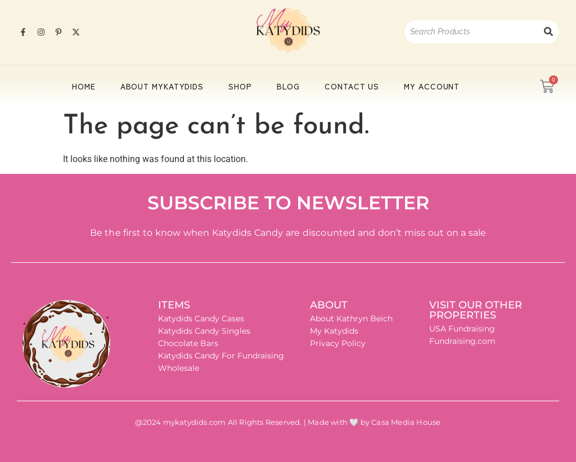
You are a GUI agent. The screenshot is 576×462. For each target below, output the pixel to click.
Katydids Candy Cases (201, 318)
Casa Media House (405, 422)
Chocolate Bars (188, 343)
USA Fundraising (462, 329)
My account (432, 86)
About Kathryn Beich (351, 318)
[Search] (471, 31)
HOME (84, 86)
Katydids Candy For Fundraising (221, 356)
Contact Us (352, 86)
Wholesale (178, 368)
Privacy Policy (338, 343)
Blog (288, 86)
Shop (240, 86)
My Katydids (334, 331)
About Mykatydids (162, 86)
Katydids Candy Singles (204, 331)
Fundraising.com (462, 341)
